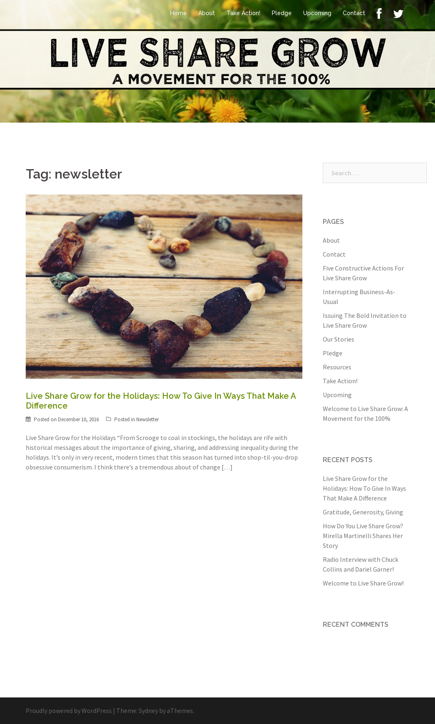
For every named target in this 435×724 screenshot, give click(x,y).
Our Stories (338, 339)
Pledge (282, 13)
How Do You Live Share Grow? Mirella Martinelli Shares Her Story (363, 536)
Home (178, 13)
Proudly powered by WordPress (69, 710)
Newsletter (147, 419)
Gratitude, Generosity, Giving (363, 512)
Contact (354, 13)
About (206, 13)
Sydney (148, 710)
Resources (337, 367)
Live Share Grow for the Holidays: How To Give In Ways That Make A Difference (364, 488)
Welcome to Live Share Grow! (363, 583)
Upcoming (317, 13)
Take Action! (243, 13)
